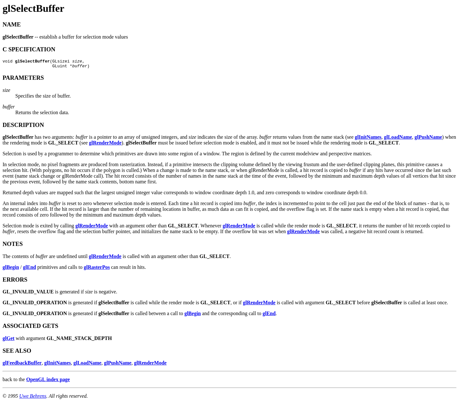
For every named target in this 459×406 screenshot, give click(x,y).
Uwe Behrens (32, 398)
